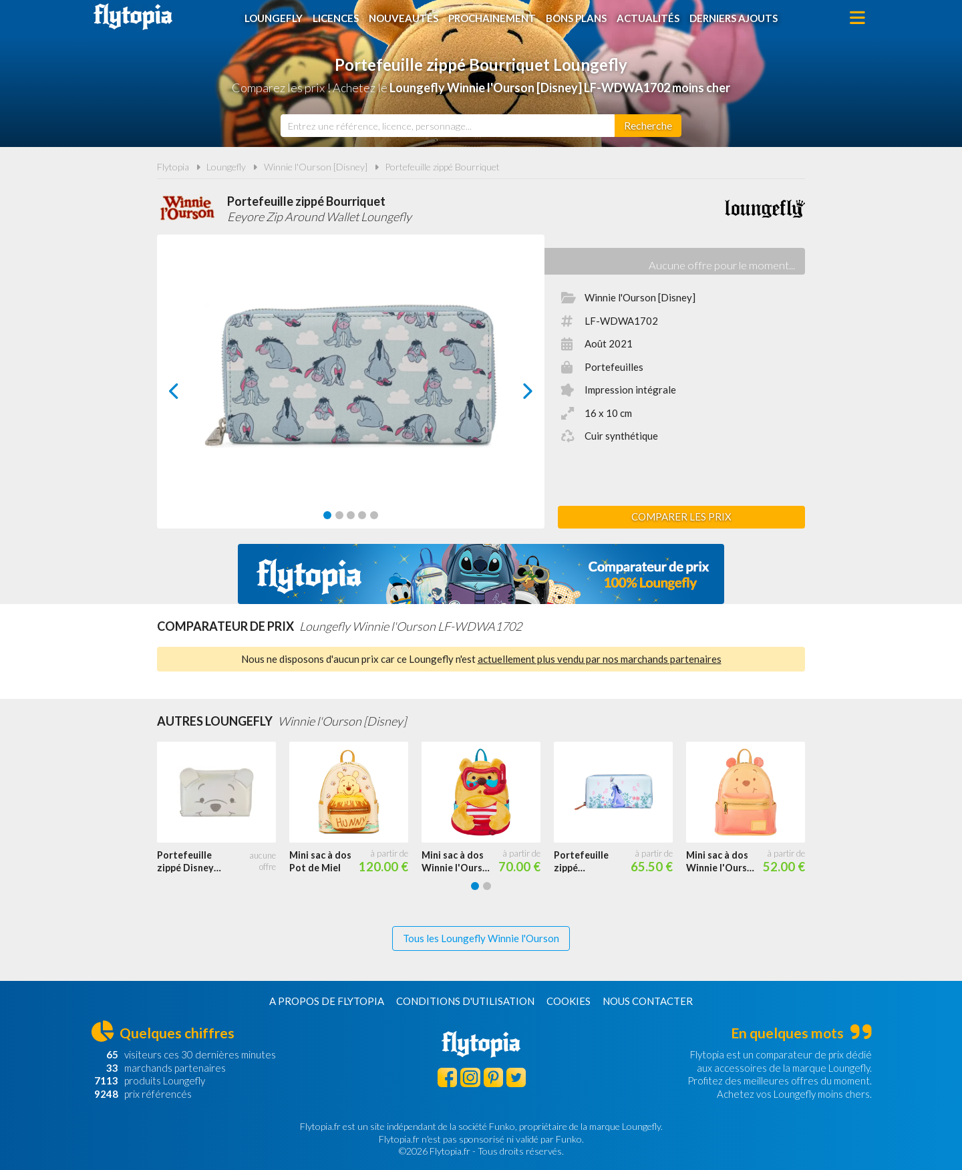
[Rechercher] (648, 125)
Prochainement (492, 18)
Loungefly (274, 18)
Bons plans (576, 18)
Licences (336, 18)
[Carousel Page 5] (374, 515)
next (512, 395)
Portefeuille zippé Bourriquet (442, 166)
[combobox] (448, 125)
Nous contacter (648, 1001)
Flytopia (133, 16)
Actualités (648, 18)
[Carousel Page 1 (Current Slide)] (327, 515)
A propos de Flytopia (326, 1001)
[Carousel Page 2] (339, 515)
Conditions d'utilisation (465, 1001)
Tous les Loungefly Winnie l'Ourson (481, 938)
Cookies (568, 1001)
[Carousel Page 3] (351, 515)
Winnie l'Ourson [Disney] (315, 166)
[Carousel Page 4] (362, 515)
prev (189, 395)
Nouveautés (403, 18)
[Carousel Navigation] (351, 391)
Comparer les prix (681, 516)
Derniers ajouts (733, 18)
